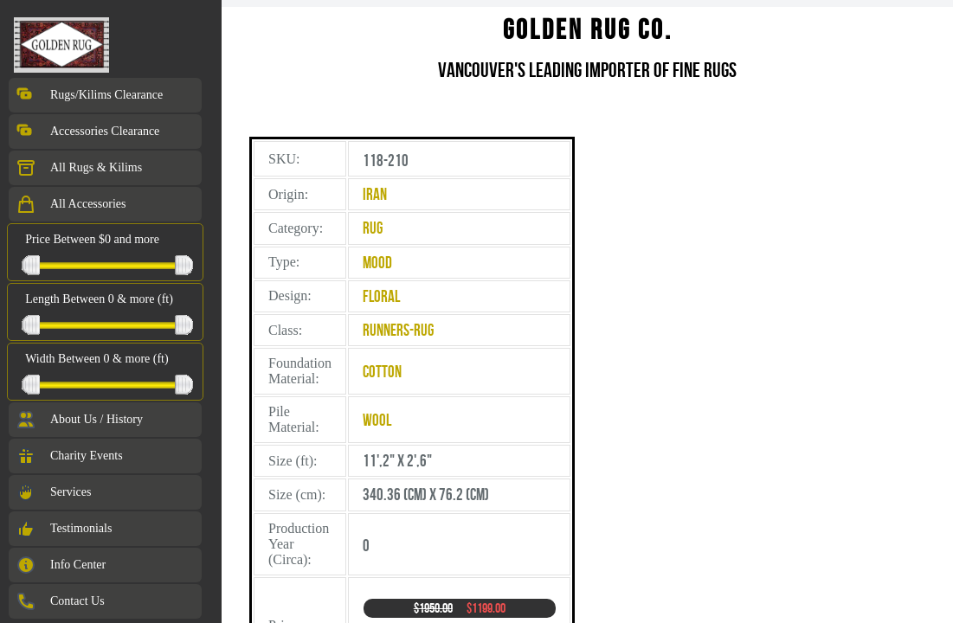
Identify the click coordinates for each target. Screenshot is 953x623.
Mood (377, 263)
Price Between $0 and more (92, 239)
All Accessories (71, 204)
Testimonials (64, 528)
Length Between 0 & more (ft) (99, 298)
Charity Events (69, 456)
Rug (373, 228)
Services (53, 492)
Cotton (382, 372)
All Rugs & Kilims (79, 167)
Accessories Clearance (87, 131)
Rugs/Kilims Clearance (89, 95)
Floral (381, 296)
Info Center (61, 565)
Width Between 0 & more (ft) (96, 358)
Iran (375, 194)
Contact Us (60, 601)
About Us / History (79, 419)
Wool (377, 420)
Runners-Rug (398, 330)
